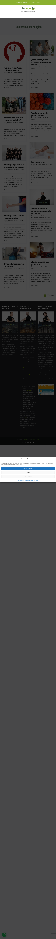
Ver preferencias (28, 476)
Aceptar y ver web (28, 468)
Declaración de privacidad (29, 480)
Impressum (36, 480)
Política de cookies (21, 480)
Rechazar (28, 472)
